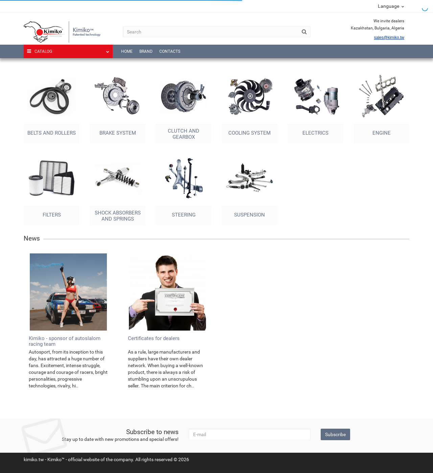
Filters (52, 215)
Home (127, 51)
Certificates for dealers (154, 338)
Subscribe (335, 434)
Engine (381, 133)
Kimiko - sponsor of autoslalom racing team (64, 341)
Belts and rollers (51, 133)
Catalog (68, 49)
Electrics (315, 133)
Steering (184, 215)
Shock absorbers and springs (118, 216)
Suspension (249, 215)
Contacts (169, 51)
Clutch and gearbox (183, 134)
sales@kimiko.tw (389, 37)
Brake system (117, 133)
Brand (146, 51)
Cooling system (249, 133)
